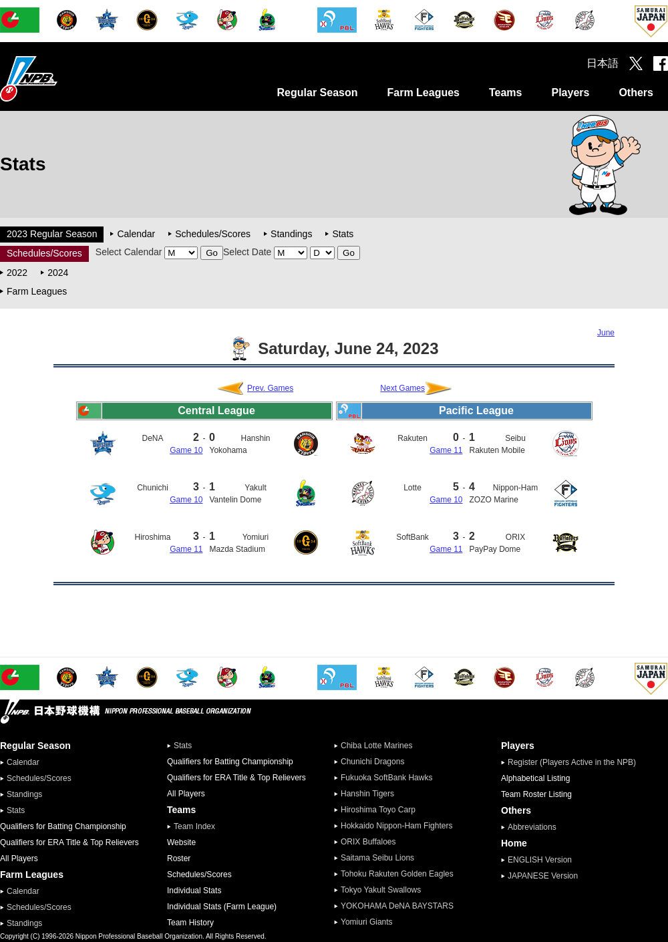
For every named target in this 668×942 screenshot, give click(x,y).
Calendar (136, 233)
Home (514, 843)
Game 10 (186, 450)
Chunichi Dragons (372, 761)
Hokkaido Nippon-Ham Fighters (396, 825)
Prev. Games (270, 388)
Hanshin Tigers (367, 793)
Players (570, 92)
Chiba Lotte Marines (376, 745)
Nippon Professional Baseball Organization (62, 78)
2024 (57, 272)
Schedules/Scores (213, 233)
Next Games (402, 388)
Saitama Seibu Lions (377, 857)
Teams (505, 92)
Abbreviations (532, 827)
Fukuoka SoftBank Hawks (386, 777)
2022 (17, 272)
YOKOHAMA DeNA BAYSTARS (397, 906)
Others (636, 92)
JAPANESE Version (543, 876)
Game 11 (186, 549)
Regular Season (317, 92)
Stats (342, 233)
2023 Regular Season (52, 233)
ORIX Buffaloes (368, 841)
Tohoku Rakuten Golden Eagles (397, 874)
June (606, 332)
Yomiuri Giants (367, 922)
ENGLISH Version (540, 860)
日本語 (603, 63)
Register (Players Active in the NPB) (576, 762)
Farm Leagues (423, 92)
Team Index (194, 826)
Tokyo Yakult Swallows (381, 890)
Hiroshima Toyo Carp (378, 809)
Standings (291, 233)
